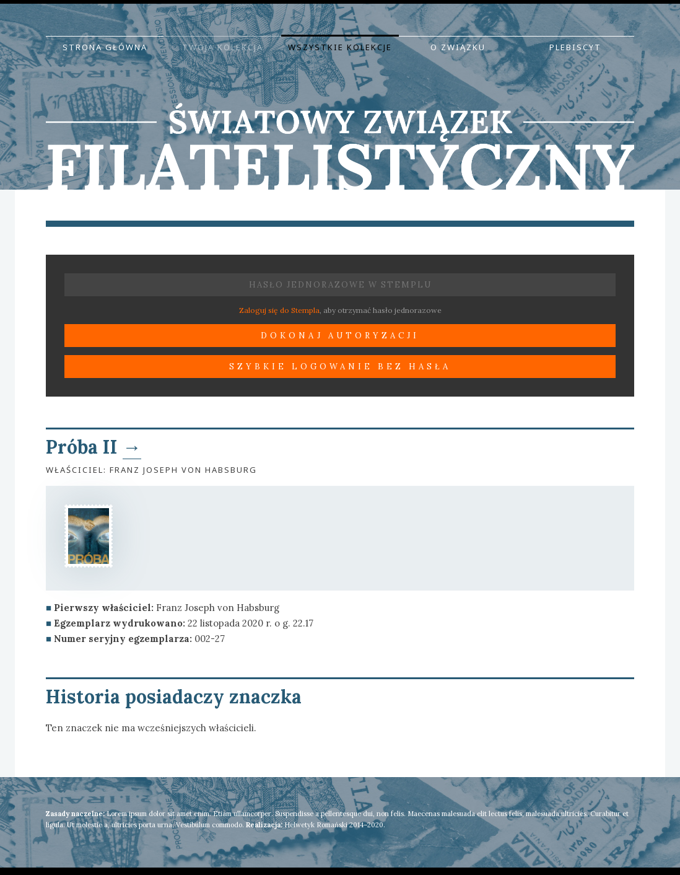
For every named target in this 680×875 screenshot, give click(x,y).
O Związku (458, 47)
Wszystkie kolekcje (340, 47)
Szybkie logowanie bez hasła (340, 366)
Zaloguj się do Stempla (279, 310)
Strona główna (105, 47)
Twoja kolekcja (222, 47)
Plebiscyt (575, 47)
